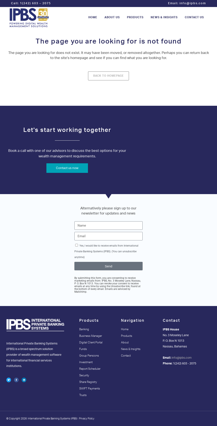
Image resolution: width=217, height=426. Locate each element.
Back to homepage (108, 76)
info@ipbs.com (192, 3)
